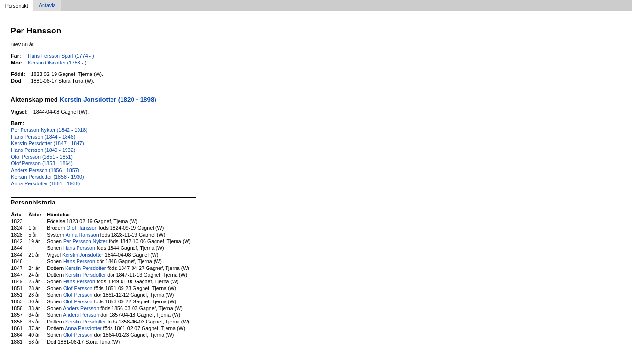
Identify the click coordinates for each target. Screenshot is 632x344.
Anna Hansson (82, 234)
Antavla (47, 6)
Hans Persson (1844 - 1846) (43, 137)
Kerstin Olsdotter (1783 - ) (57, 62)
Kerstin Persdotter (85, 268)
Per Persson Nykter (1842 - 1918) (49, 130)
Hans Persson (79, 248)
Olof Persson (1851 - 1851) (42, 157)
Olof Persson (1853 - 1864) (42, 163)
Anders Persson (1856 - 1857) (45, 170)
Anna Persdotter (83, 328)
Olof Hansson (82, 228)
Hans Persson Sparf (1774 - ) (61, 56)
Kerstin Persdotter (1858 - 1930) (47, 177)
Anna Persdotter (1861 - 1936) (45, 183)
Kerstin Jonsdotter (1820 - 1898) (108, 99)
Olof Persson (78, 288)
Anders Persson (81, 308)
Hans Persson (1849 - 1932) (43, 150)
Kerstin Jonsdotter (82, 255)
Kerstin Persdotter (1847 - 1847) (47, 143)
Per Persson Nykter (85, 241)
